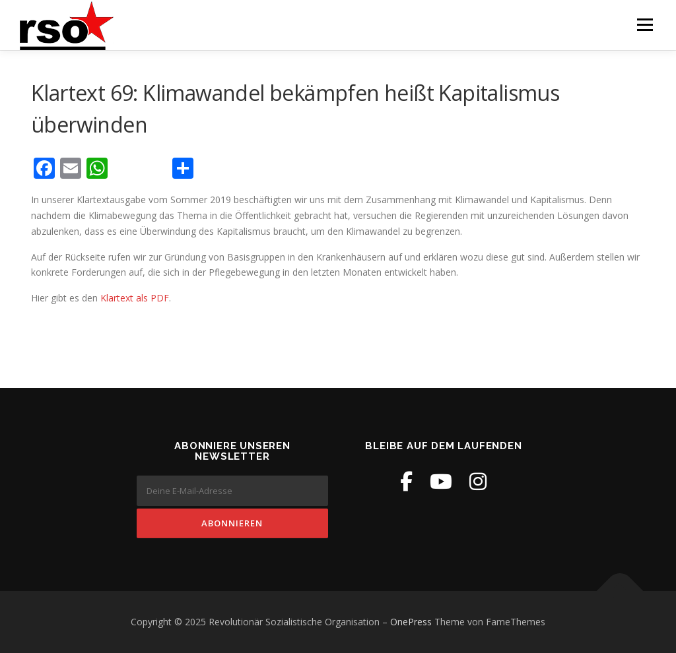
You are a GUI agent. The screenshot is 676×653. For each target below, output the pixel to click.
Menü (644, 24)
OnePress (411, 621)
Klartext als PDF (134, 298)
